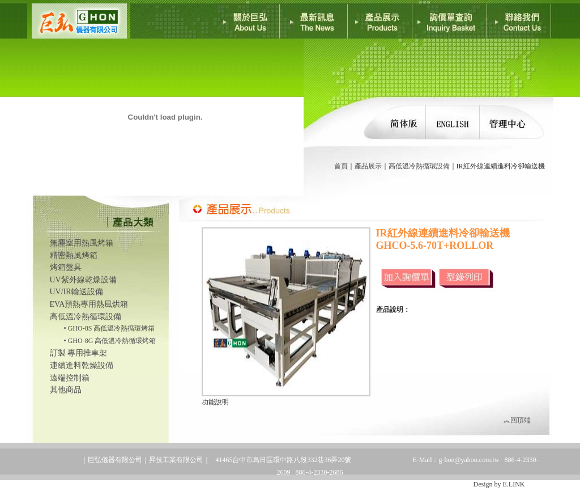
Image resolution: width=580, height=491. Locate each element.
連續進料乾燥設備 (81, 365)
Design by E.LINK (499, 484)
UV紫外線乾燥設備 (83, 280)
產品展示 (368, 166)
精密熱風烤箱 (73, 255)
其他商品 (66, 390)
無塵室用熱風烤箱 (81, 243)
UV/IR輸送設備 (76, 291)
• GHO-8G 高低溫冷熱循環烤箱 (110, 341)
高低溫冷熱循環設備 (419, 166)
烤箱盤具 (66, 267)
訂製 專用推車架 (79, 353)
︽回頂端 (517, 420)
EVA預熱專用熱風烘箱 (89, 304)
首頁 (341, 166)
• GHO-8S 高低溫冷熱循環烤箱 (109, 328)
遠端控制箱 (69, 378)
